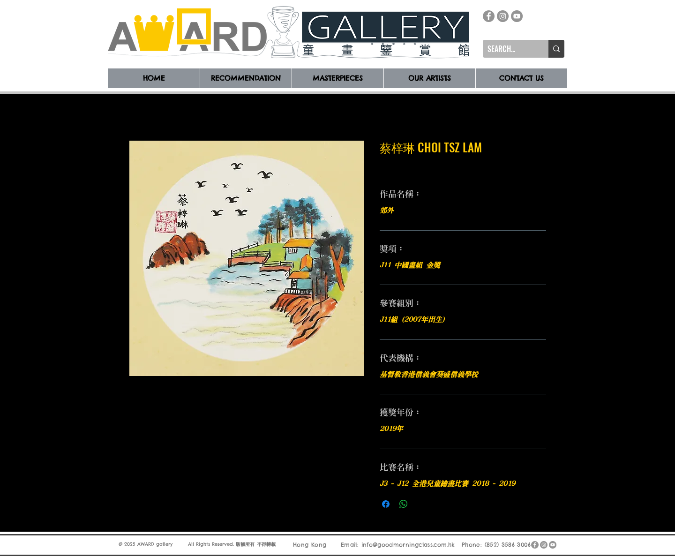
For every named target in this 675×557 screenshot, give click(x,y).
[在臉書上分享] (385, 504)
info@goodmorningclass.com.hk (408, 544)
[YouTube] (517, 16)
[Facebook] (489, 16)
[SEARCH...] (508, 49)
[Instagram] (503, 16)
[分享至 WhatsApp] (403, 504)
